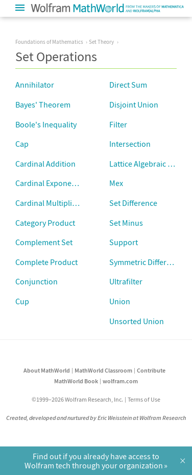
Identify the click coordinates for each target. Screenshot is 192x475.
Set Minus (126, 223)
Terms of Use (144, 399)
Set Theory (101, 41)
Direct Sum (128, 85)
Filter (118, 124)
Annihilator (34, 85)
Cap (22, 144)
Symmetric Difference (146, 262)
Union (119, 301)
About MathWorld (46, 370)
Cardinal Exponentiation (57, 183)
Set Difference (133, 203)
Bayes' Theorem (42, 104)
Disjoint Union (133, 104)
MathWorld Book (76, 381)
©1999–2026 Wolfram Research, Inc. (77, 399)
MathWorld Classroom (103, 370)
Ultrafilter (125, 281)
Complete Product (46, 262)
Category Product (45, 223)
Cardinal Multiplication (54, 203)
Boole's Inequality (46, 124)
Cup (22, 301)
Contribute (151, 370)
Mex (116, 183)
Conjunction (36, 281)
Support (123, 242)
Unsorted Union (136, 321)
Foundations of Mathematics (49, 41)
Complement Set (44, 242)
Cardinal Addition (45, 164)
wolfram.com (120, 381)
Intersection (130, 144)
